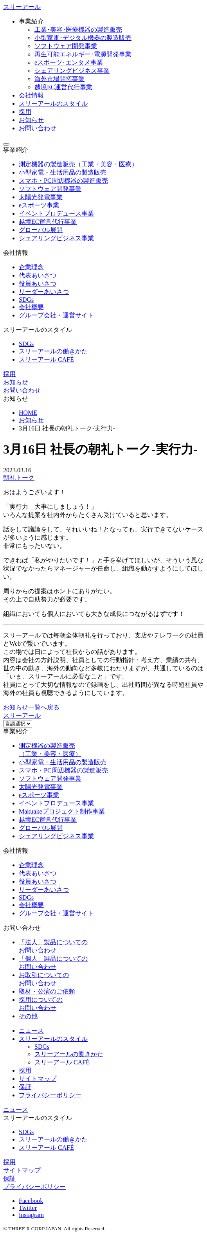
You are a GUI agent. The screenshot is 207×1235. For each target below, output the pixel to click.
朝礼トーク (18, 477)
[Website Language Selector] (17, 723)
